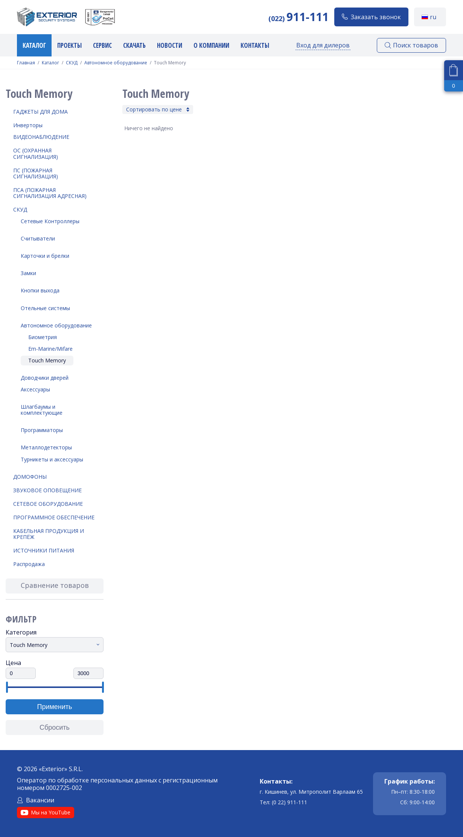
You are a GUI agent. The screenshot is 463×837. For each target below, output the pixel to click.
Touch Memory (47, 360)
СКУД (72, 63)
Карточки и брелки (45, 255)
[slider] (7, 687)
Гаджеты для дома (40, 111)
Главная (26, 63)
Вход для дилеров (323, 45)
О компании (211, 45)
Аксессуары (35, 389)
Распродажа (29, 564)
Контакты (255, 45)
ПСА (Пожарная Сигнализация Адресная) (50, 192)
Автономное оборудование (115, 63)
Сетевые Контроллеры (50, 221)
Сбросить (55, 727)
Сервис (102, 45)
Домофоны (30, 476)
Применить (54, 707)
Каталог (34, 45)
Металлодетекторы (46, 447)
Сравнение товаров (55, 585)
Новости (169, 45)
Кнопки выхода (40, 290)
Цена (13, 663)
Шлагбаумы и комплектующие (41, 409)
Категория (21, 632)
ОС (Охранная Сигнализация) (35, 153)
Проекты (69, 45)
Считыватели (38, 238)
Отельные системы (45, 308)
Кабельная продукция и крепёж (48, 533)
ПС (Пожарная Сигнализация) (35, 173)
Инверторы (28, 125)
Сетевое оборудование (48, 503)
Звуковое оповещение (47, 490)
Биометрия (42, 337)
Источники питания (43, 550)
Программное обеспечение (53, 517)
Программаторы (42, 430)
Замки (28, 273)
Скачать (134, 45)
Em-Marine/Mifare (50, 348)
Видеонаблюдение (41, 136)
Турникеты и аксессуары (52, 459)
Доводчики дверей (45, 377)
